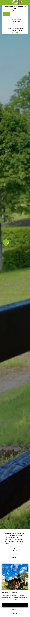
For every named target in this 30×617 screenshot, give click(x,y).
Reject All (15, 613)
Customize (15, 609)
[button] (21, 2)
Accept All (15, 605)
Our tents (15, 557)
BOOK (6, 14)
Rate (8, 242)
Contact (16, 32)
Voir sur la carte (16, 24)
